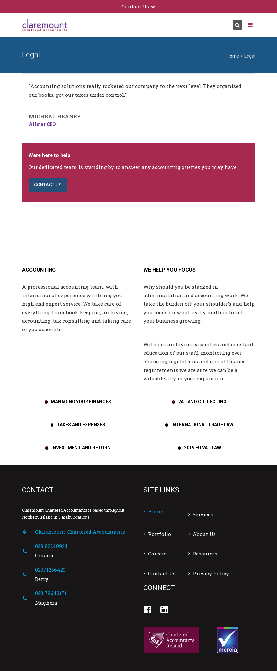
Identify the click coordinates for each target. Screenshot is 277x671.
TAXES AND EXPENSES (81, 424)
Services (203, 514)
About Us (204, 534)
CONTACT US (48, 184)
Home (233, 56)
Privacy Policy (211, 573)
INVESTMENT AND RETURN (81, 447)
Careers (157, 553)
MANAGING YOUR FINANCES (81, 401)
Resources (205, 553)
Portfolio (159, 534)
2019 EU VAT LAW (202, 447)
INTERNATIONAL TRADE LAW (202, 424)
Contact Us (162, 573)
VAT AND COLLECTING (202, 401)
